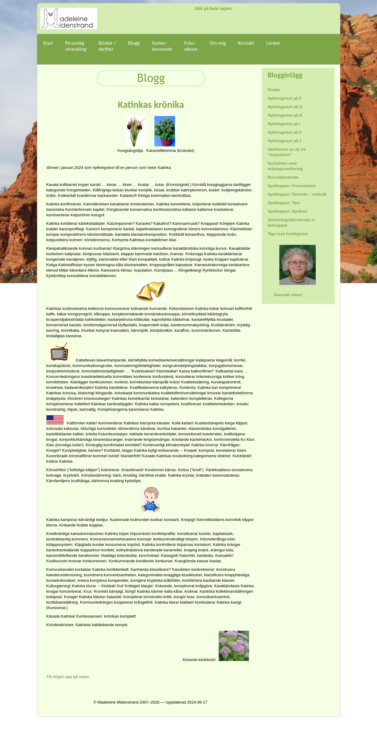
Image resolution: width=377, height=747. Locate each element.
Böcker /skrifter (107, 46)
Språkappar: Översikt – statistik (297, 194)
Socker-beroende (162, 46)
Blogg (134, 46)
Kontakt (246, 43)
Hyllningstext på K (285, 132)
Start (48, 46)
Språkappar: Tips (284, 202)
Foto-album (190, 49)
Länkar (273, 46)
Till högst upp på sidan (67, 676)
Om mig (218, 46)
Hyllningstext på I (284, 124)
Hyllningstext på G (285, 107)
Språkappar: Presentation (292, 185)
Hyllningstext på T (285, 141)
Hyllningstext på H (285, 115)
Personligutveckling (75, 46)
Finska (274, 89)
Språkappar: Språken (288, 211)
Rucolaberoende (283, 177)
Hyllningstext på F (285, 98)
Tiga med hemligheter (288, 233)
